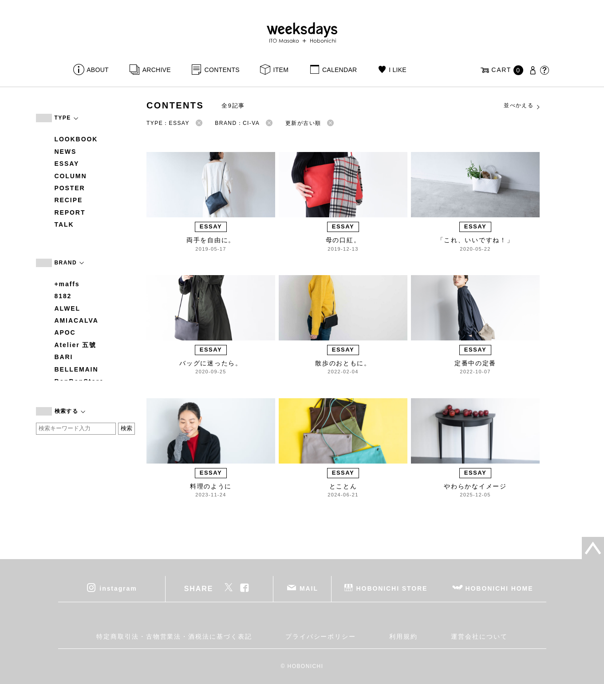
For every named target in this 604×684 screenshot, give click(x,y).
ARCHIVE (156, 69)
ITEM (281, 69)
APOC (65, 332)
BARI (64, 356)
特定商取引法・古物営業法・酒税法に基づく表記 (174, 636)
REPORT (70, 212)
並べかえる (522, 105)
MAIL (309, 588)
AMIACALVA (77, 320)
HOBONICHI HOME (499, 588)
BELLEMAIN (77, 369)
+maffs (67, 284)
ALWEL (68, 308)
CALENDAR (339, 69)
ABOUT (98, 69)
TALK (64, 224)
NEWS (66, 151)
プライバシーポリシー (320, 636)
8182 (63, 296)
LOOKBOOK (76, 139)
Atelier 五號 (76, 344)
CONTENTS (222, 69)
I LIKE (398, 69)
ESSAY (67, 163)
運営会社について (479, 636)
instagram (118, 588)
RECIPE (69, 200)
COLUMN (71, 176)
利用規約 (403, 636)
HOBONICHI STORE (392, 588)
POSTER (70, 188)
